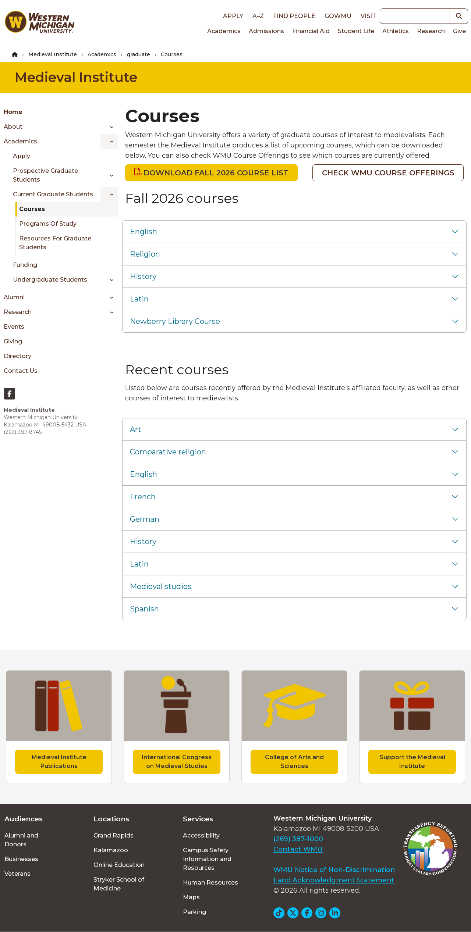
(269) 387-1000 (298, 839)
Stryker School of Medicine (118, 884)
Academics (224, 31)
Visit (368, 16)
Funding (25, 264)
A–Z (258, 16)
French (143, 496)
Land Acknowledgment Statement (333, 880)
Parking (194, 911)
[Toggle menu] (109, 126)
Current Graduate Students (53, 194)
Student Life (356, 31)
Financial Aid (311, 31)
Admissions (266, 31)
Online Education (119, 864)
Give (459, 31)
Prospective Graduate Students (45, 175)
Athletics (395, 31)
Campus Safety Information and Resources (207, 859)
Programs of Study (48, 223)
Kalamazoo (110, 850)
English (143, 231)
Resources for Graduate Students (55, 243)
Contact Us (21, 370)
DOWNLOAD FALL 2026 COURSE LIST (216, 172)
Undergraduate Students (50, 279)
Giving (13, 341)
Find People (294, 16)
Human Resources (210, 882)
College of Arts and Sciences (294, 761)
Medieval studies (160, 586)
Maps (191, 897)
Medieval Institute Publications (59, 761)
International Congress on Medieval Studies (177, 761)
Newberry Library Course (175, 321)
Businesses (21, 859)
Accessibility (201, 835)
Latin (139, 298)
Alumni (14, 297)
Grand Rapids (113, 835)
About (13, 126)
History (143, 276)
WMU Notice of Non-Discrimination (334, 870)
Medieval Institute (52, 54)
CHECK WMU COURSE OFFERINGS (388, 172)
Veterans (17, 873)
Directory (17, 356)
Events (14, 326)
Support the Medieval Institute (412, 761)
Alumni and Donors (21, 840)
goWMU (338, 16)
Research (431, 31)
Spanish (144, 608)
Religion (145, 254)
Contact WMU (298, 849)
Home (13, 111)
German (144, 519)
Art (135, 429)
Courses (32, 209)
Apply (233, 16)
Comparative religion (168, 451)
